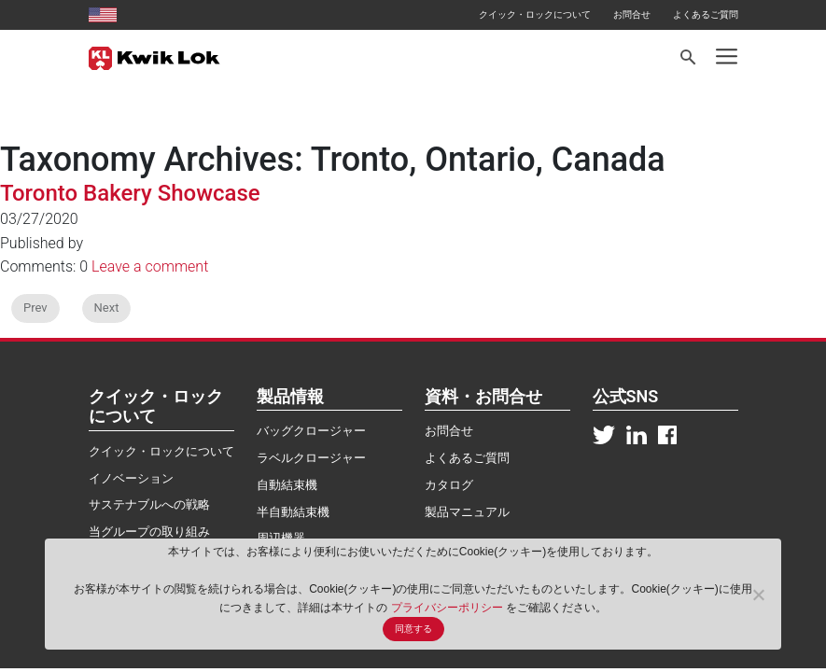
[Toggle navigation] (726, 57)
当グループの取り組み (149, 532)
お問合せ (632, 14)
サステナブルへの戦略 (149, 504)
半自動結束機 (293, 512)
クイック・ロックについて (535, 14)
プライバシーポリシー (448, 607)
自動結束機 (287, 485)
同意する (413, 628)
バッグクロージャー (311, 431)
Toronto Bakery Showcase (130, 193)
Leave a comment (149, 266)
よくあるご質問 (705, 14)
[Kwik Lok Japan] (154, 57)
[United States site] (103, 14)
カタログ (449, 485)
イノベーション (131, 478)
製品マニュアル (467, 512)
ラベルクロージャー (311, 458)
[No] (758, 594)
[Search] (689, 57)
